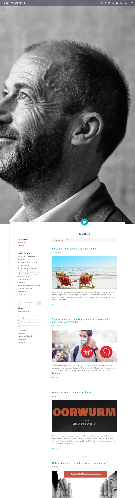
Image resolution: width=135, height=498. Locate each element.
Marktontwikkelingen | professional (25, 290)
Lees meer (55, 304)
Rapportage (22, 339)
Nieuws (20, 324)
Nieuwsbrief (22, 327)
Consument (22, 243)
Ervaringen (21, 318)
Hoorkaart (21, 333)
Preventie (21, 283)
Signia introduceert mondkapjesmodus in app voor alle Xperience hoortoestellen (80, 320)
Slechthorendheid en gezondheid (29, 286)
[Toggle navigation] (129, 3)
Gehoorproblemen (24, 312)
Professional (22, 246)
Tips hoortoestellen (24, 280)
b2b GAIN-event (23, 265)
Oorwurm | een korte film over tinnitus (72, 392)
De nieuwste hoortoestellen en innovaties (28, 258)
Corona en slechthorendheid (27, 262)
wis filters (68, 240)
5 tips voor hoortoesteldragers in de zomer (74, 248)
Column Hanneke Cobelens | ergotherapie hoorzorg (27, 270)
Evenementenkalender (25, 336)
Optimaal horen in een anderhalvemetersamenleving (79, 463)
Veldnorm (21, 294)
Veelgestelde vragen (25, 321)
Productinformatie (24, 315)
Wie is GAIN (22, 330)
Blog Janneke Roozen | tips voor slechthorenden (28, 275)
